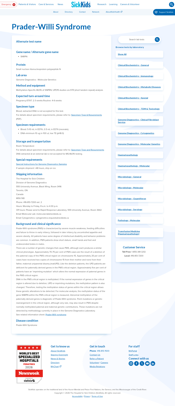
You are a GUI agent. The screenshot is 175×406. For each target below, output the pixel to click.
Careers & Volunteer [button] (129, 4)
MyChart (55, 366)
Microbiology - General (129, 176)
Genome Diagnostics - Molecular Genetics (139, 144)
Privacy (87, 396)
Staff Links (133, 355)
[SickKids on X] (142, 363)
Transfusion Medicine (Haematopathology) (129, 232)
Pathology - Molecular (129, 220)
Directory (69, 12)
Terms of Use (97, 396)
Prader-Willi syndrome (56, 314)
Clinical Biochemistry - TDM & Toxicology (139, 108)
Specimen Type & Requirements (86, 115)
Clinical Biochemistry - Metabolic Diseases (139, 87)
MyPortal (133, 351)
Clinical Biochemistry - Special (133, 97)
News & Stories (58, 358)
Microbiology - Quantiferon (132, 198)
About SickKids (58, 351)
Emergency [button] (8, 4)
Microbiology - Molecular (130, 187)
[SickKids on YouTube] (147, 363)
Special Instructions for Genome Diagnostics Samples (41, 164)
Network (95, 12)
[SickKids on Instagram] (131, 363)
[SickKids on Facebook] (136, 363)
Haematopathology (128, 155)
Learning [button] (113, 4)
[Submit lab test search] (157, 39)
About (55, 12)
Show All (122, 54)
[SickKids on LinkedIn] (153, 363)
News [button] (60, 4)
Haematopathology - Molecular (134, 165)
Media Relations (97, 366)
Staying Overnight (59, 355)
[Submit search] (171, 4)
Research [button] (101, 4)
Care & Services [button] (46, 4)
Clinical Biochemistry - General (133, 65)
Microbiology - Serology (130, 209)
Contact (82, 12)
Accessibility (77, 396)
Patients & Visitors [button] (27, 4)
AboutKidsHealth (113, 12)
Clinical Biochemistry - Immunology (135, 76)
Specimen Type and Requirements (87, 150)
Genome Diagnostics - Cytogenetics (136, 133)
